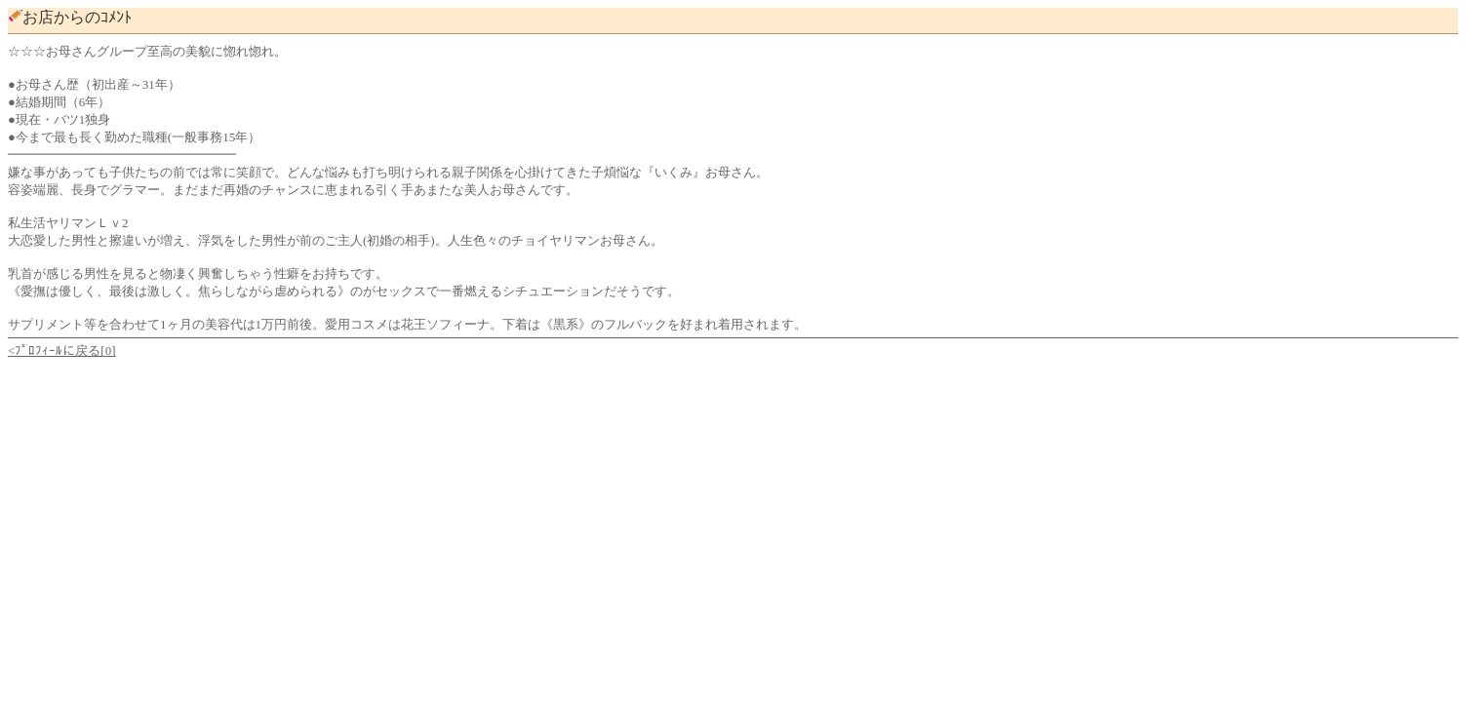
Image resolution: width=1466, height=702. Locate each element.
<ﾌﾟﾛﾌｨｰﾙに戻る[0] (62, 350)
